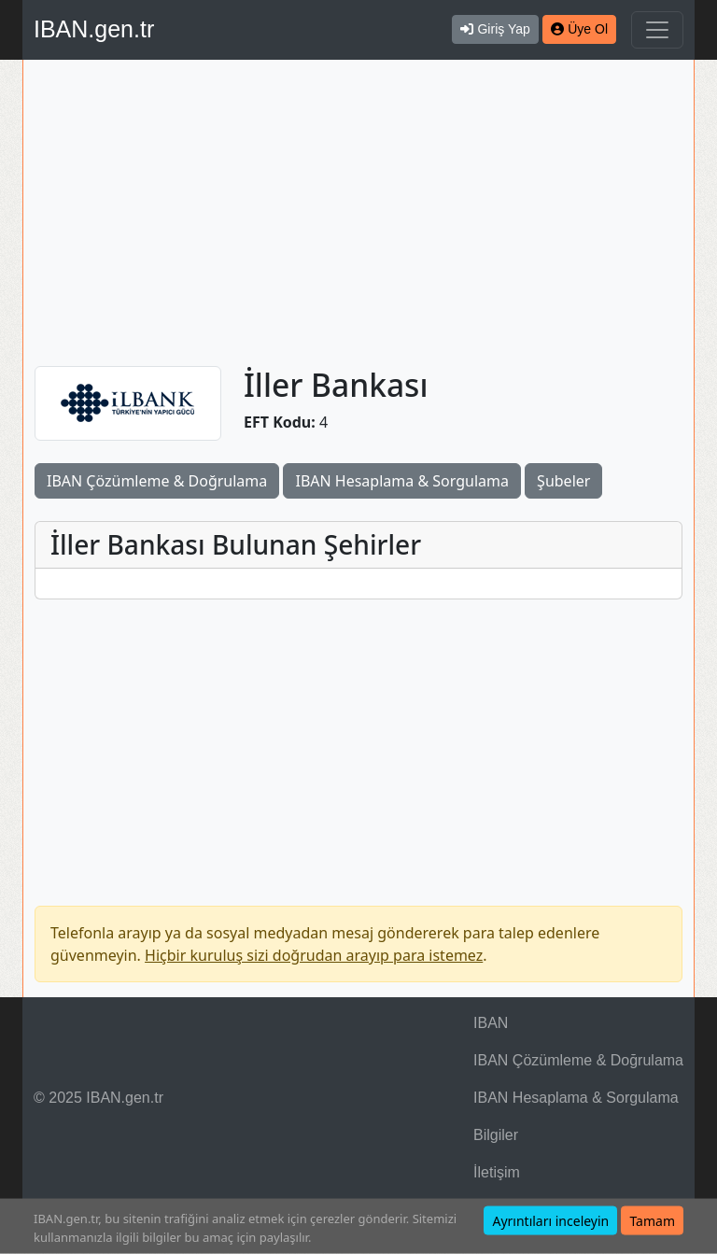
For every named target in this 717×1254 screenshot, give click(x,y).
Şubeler (563, 481)
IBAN (490, 1023)
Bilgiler (495, 1135)
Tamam (652, 1221)
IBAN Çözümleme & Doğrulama (157, 481)
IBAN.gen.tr (94, 29)
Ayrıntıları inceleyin (550, 1221)
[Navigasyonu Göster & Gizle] (657, 30)
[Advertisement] (358, 213)
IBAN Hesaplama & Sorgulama (401, 481)
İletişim (496, 1172)
